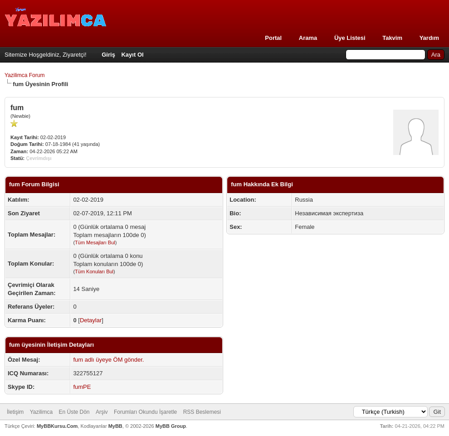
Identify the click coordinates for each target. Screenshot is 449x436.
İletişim (15, 412)
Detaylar (91, 320)
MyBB (115, 426)
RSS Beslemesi (202, 412)
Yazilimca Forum (24, 75)
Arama (308, 37)
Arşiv (102, 412)
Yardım (429, 37)
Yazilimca (41, 412)
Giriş (108, 54)
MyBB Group (171, 426)
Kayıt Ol (132, 54)
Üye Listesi (350, 37)
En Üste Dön (74, 412)
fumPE (82, 386)
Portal (273, 37)
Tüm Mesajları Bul (95, 242)
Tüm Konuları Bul (94, 271)
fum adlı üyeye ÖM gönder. (108, 359)
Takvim (392, 37)
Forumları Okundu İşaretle (145, 412)
